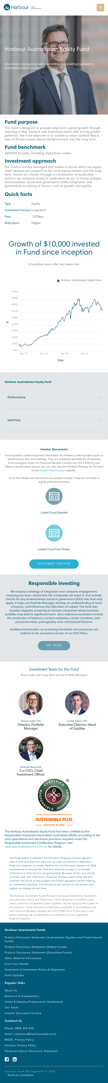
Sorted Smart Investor (52, 470)
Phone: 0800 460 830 (19, 1028)
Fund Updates (14, 975)
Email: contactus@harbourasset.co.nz (31, 1034)
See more (54, 645)
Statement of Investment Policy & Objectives (35, 970)
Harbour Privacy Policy (20, 1045)
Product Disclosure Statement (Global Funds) (36, 947)
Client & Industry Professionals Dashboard (34, 1002)
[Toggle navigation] (100, 7)
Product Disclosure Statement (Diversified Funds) (38, 953)
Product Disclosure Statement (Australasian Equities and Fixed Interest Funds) (53, 939)
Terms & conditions (20, 1075)
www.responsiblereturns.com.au (26, 846)
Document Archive (54, 564)
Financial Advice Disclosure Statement (31, 1051)
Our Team (11, 1007)
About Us (11, 990)
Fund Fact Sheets (17, 964)
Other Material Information (23, 958)
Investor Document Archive (23, 1013)
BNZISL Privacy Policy (19, 1040)
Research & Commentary (22, 996)
